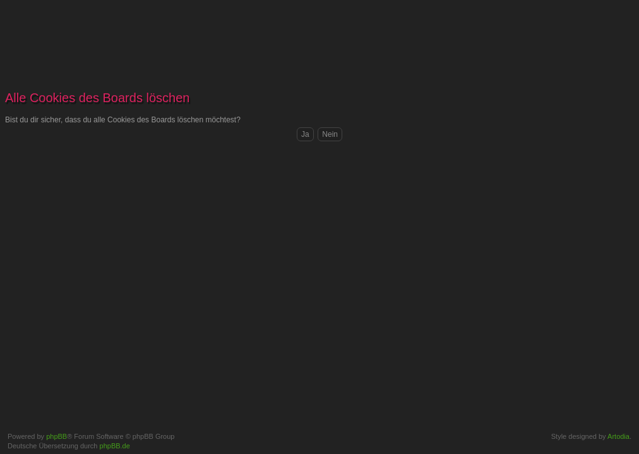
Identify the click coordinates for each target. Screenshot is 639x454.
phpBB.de (115, 446)
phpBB (56, 436)
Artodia (618, 436)
